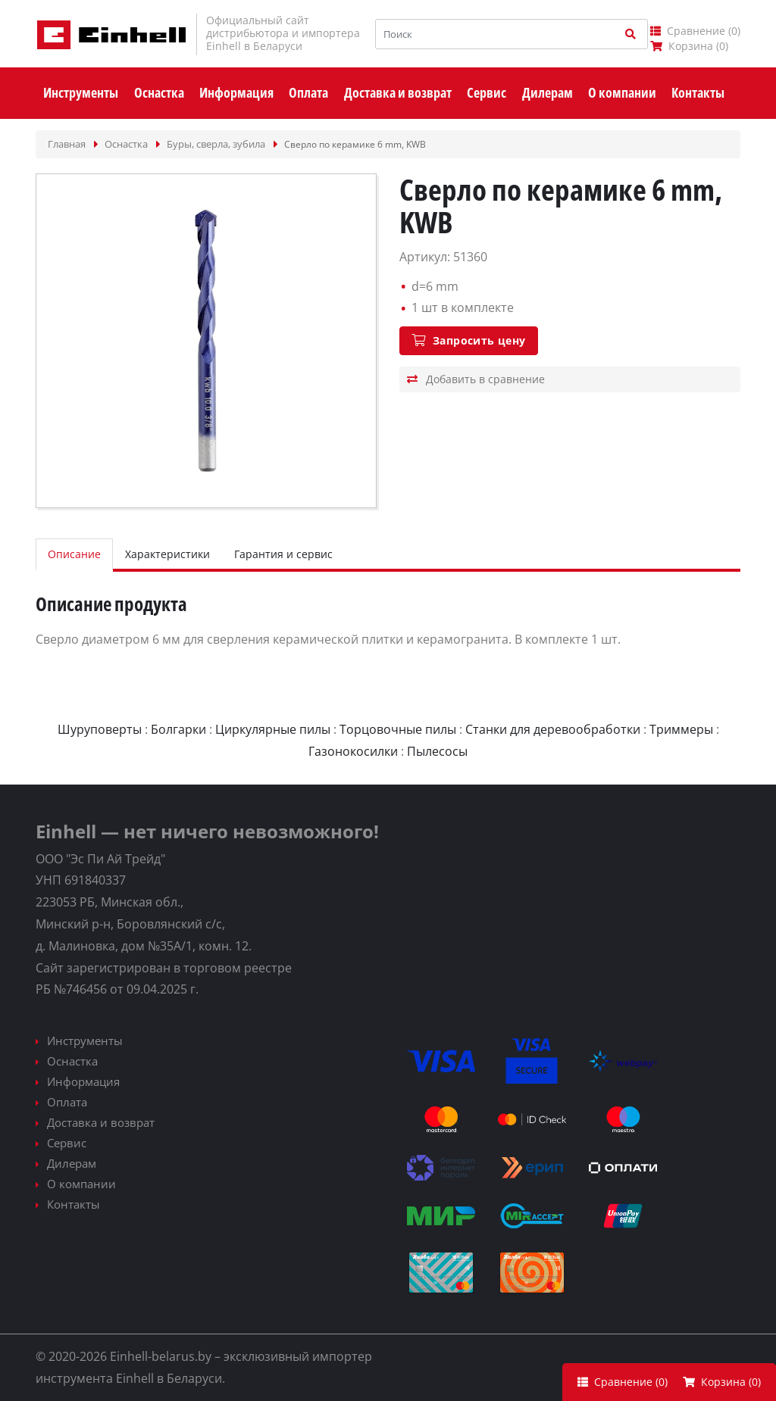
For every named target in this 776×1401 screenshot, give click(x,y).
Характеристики (167, 554)
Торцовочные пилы (398, 729)
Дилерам (71, 1163)
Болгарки (178, 729)
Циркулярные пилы (272, 729)
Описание (74, 554)
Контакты (73, 1204)
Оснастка (72, 1061)
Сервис (66, 1142)
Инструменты (85, 1040)
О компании (81, 1183)
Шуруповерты (100, 729)
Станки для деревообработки (552, 729)
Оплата (67, 1101)
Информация (83, 1081)
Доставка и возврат (101, 1122)
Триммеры (681, 729)
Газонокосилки (353, 751)
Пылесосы (437, 751)
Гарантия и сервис (283, 554)
